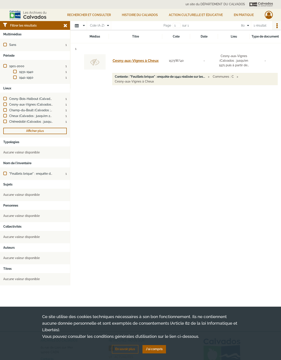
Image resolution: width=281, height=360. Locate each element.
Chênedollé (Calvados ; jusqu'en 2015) (36, 121)
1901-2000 (16, 66)
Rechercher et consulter (89, 15)
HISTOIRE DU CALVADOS (140, 15)
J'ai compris (154, 349)
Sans (12, 45)
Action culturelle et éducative (196, 15)
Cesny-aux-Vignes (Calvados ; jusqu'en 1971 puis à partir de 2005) (56, 104)
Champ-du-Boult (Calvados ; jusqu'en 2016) (40, 110)
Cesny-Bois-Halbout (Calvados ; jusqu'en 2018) (42, 99)
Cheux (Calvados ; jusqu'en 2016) (32, 116)
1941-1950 (26, 77)
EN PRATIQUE (244, 15)
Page (167, 25)
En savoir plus (125, 349)
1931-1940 (26, 72)
